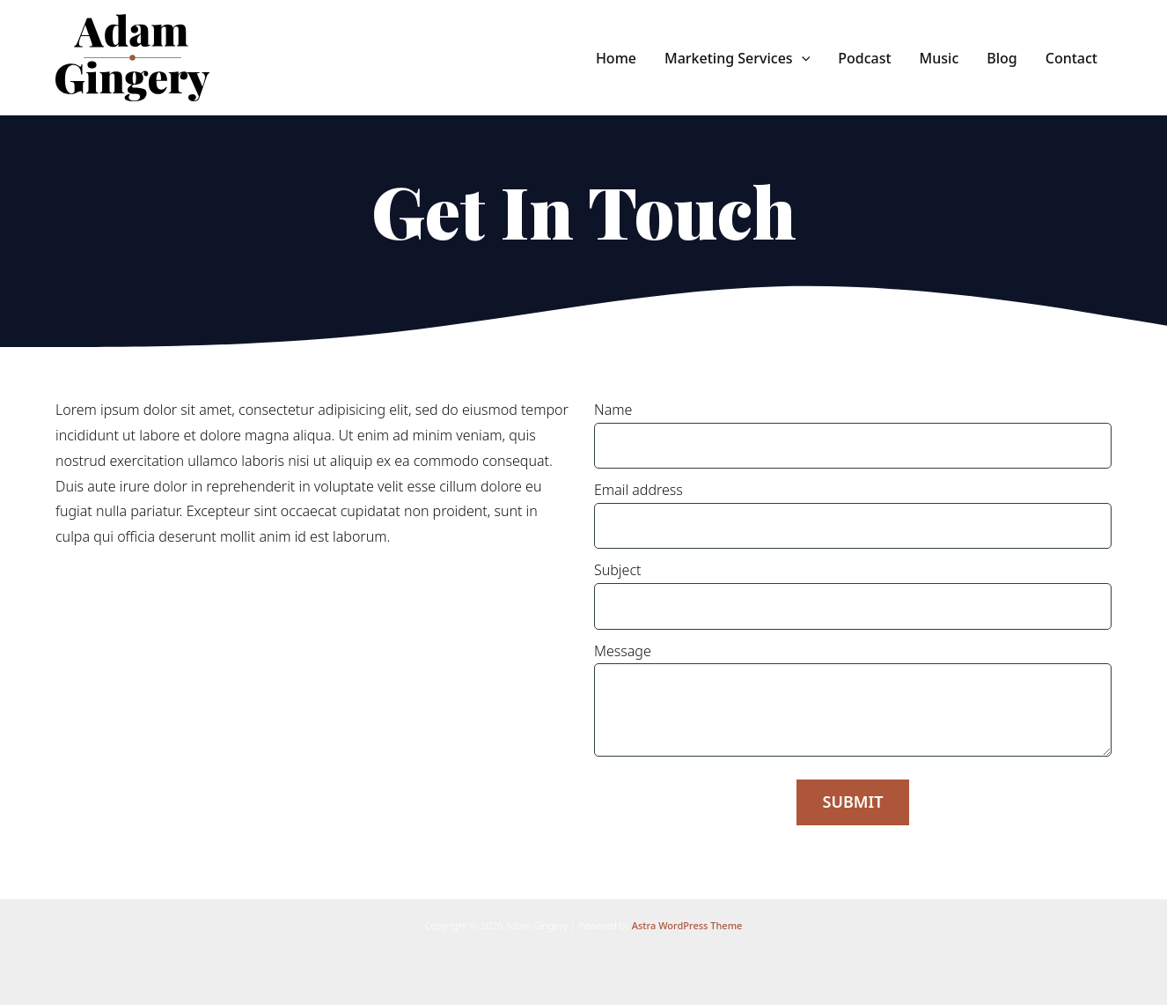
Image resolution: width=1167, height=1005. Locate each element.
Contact (1071, 58)
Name (853, 434)
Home (616, 58)
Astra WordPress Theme (687, 925)
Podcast (864, 58)
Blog (1002, 58)
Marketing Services (737, 58)
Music (939, 58)
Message (853, 699)
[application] (802, 58)
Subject (853, 594)
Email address (853, 514)
